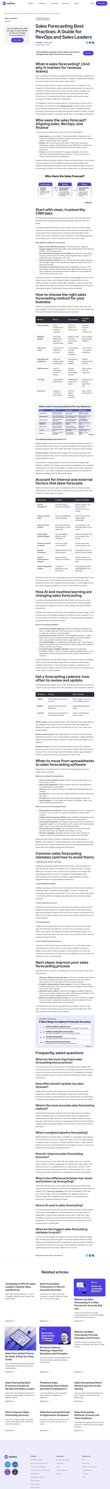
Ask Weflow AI (35, 1473)
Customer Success (62, 1470)
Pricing (76, 3)
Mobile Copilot (35, 1480)
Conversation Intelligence (39, 1467)
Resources (85, 1463)
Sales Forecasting (43, 19)
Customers (54, 3)
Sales (58, 1467)
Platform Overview (36, 1460)
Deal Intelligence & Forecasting (40, 1470)
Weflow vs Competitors (89, 1467)
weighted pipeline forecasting (50, 439)
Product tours (35, 1484)
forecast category (45, 249)
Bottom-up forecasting (55, 1191)
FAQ (83, 1477)
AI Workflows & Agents (38, 1477)
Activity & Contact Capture (39, 1463)
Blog (83, 1460)
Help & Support (87, 1470)
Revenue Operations (62, 1460)
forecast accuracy (66, 106)
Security (85, 1473)
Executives (59, 1463)
